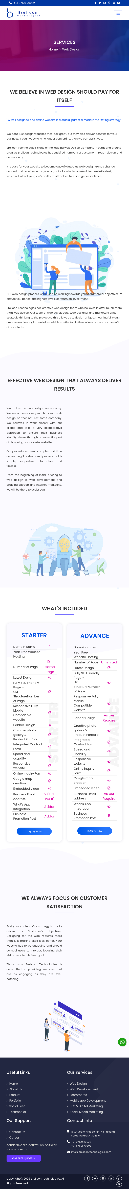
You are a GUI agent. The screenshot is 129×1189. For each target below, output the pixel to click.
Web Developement (82, 1089)
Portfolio (14, 1101)
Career (13, 1138)
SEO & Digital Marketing (85, 1106)
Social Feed (16, 1106)
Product (13, 1095)
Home (53, 49)
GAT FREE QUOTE (23, 1158)
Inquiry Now (34, 831)
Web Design (77, 1084)
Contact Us (16, 1132)
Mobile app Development (86, 1101)
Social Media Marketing (85, 1112)
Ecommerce (77, 1095)
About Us (14, 1089)
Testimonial (16, 1112)
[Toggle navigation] (118, 13)
